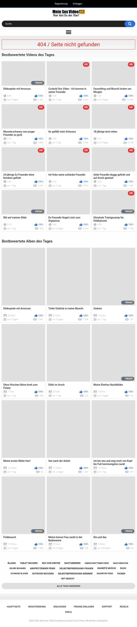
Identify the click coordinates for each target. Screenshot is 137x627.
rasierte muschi (106, 568)
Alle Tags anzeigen (68, 586)
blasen (12, 563)
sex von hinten (51, 563)
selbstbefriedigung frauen (76, 568)
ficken (121, 573)
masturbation (120, 563)
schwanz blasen (19, 573)
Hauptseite (13, 606)
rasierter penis (105, 573)
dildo (123, 568)
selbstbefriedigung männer (75, 573)
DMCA (68, 612)
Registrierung (61, 3)
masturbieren (72, 563)
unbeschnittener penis (97, 563)
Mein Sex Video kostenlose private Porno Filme (62, 621)
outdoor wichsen (43, 573)
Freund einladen (84, 606)
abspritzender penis (42, 568)
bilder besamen (18, 568)
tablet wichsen (29, 563)
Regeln (124, 606)
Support (107, 606)
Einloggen (77, 3)
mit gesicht (67, 578)
